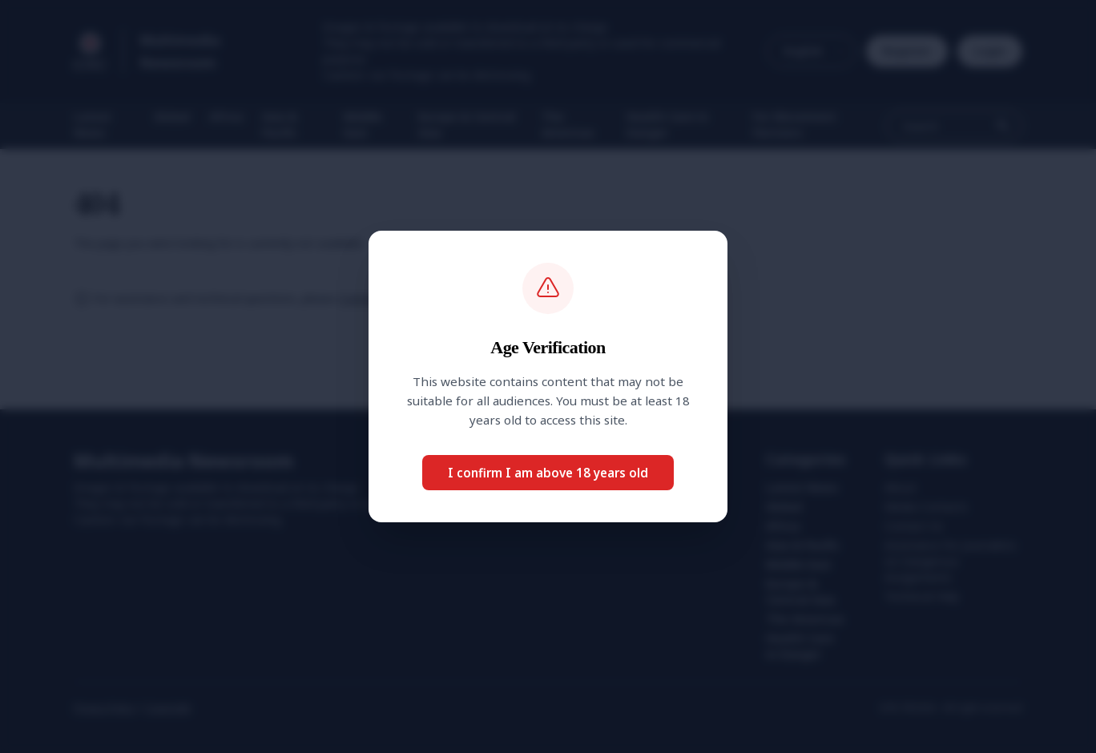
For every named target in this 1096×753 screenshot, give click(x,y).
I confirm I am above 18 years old (548, 473)
